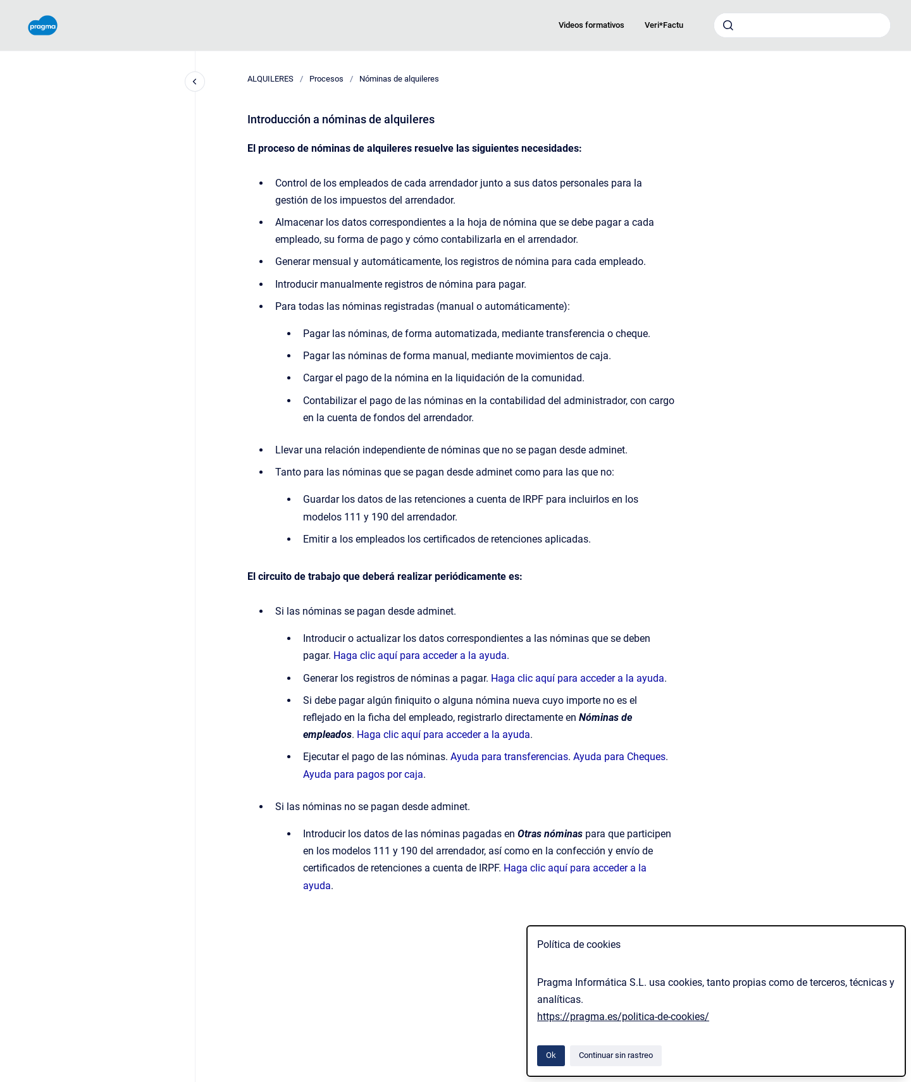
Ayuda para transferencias (509, 757)
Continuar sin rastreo (616, 1055)
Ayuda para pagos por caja (363, 774)
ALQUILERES (270, 78)
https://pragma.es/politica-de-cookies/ (623, 1017)
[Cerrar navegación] (195, 81)
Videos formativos (591, 25)
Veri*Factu (664, 25)
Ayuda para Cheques (619, 757)
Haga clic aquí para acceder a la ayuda (420, 655)
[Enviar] (728, 25)
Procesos (326, 78)
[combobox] (802, 25)
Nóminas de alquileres (399, 78)
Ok (551, 1055)
